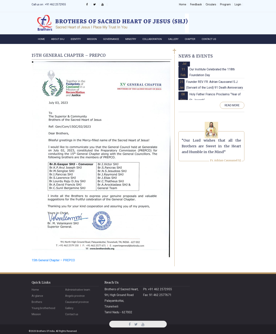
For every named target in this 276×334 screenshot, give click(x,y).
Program (225, 4)
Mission (92, 39)
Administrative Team (77, 289)
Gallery (173, 39)
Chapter (190, 39)
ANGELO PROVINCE (75, 295)
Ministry (130, 39)
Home (182, 4)
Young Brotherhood (43, 308)
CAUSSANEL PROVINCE (77, 301)
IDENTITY (76, 39)
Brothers (37, 301)
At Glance (37, 295)
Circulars (211, 4)
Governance (111, 39)
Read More (232, 105)
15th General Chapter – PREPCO (53, 260)
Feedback (196, 4)
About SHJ (57, 39)
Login (238, 4)
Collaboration (152, 39)
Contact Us (209, 39)
